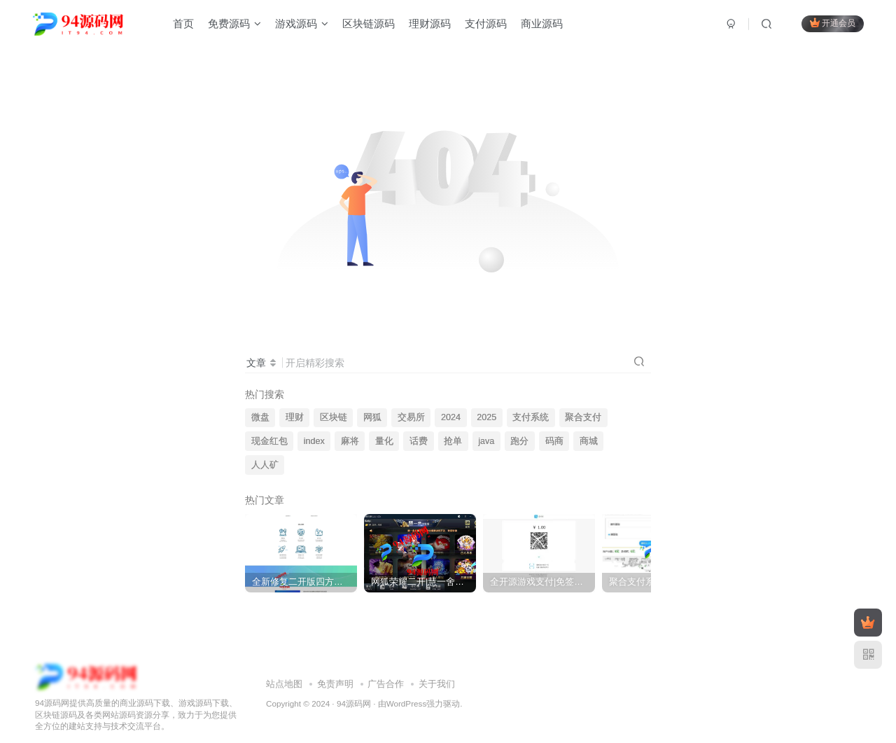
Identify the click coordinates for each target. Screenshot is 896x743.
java (486, 441)
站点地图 (284, 672)
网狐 (372, 417)
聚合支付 (583, 417)
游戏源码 (301, 23)
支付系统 (530, 417)
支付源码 (486, 23)
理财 (295, 417)
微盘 (260, 417)
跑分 (519, 441)
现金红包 (269, 441)
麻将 (350, 441)
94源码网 (354, 691)
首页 (183, 23)
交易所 (411, 417)
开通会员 (832, 23)
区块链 (333, 417)
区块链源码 (368, 23)
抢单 (453, 441)
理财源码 (430, 23)
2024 (451, 417)
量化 (384, 441)
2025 (486, 417)
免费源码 (234, 23)
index (314, 441)
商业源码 (542, 23)
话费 (419, 441)
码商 (554, 441)
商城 (589, 441)
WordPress (406, 691)
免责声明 (335, 672)
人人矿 (265, 465)
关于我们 (437, 672)
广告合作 (386, 672)
